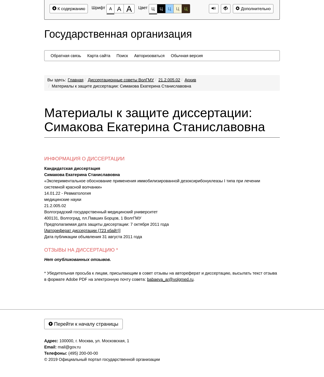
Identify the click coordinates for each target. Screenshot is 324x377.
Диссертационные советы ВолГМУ (121, 80)
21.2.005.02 (169, 80)
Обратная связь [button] (66, 55)
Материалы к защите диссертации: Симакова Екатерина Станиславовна (121, 86)
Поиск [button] (122, 55)
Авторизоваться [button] (149, 55)
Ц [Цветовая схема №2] (161, 8)
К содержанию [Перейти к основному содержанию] (68, 8)
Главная (75, 80)
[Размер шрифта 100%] (110, 8)
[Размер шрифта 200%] (129, 8)
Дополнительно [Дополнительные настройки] (253, 8)
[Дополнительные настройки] (225, 8)
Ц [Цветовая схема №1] (153, 9)
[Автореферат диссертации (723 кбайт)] (82, 230)
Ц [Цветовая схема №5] (185, 8)
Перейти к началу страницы (83, 324)
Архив (190, 80)
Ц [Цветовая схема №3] (169, 8)
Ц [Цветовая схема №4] (177, 8)
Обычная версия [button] (187, 55)
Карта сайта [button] (98, 55)
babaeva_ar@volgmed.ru (170, 279)
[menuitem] (66, 55)
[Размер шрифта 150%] (119, 8)
